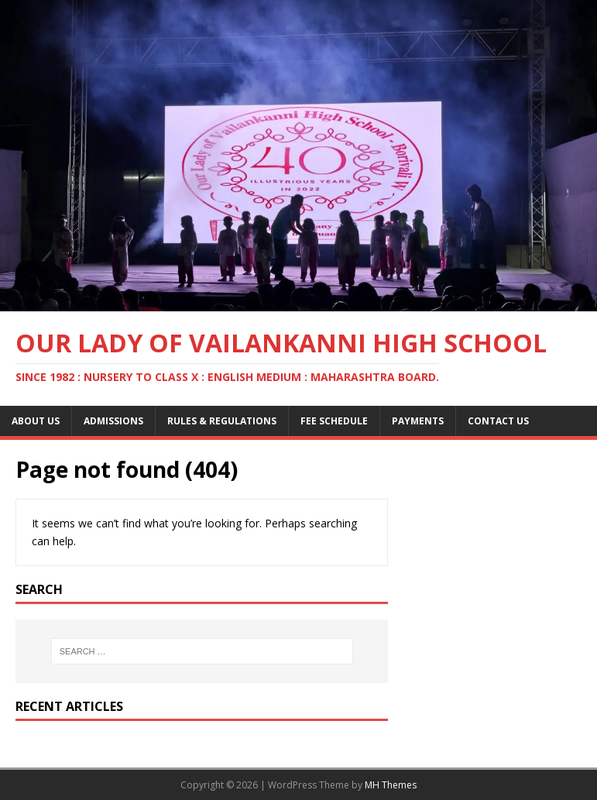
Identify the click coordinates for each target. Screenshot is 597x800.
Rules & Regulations (221, 420)
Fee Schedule (334, 420)
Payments (418, 420)
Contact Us (498, 420)
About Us (36, 420)
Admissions (113, 420)
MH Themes (391, 784)
